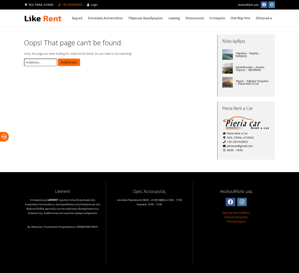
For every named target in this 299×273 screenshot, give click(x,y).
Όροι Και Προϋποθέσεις (236, 212)
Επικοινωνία (195, 18)
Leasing (174, 18)
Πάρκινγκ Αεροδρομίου (146, 18)
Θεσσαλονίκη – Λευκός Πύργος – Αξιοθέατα (250, 68)
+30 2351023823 (69, 5)
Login (92, 5)
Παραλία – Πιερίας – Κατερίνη (248, 54)
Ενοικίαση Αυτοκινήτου (105, 18)
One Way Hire (240, 18)
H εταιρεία (217, 18)
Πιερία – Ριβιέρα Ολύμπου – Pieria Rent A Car (252, 82)
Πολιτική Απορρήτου (236, 217)
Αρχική (77, 18)
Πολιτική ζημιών (236, 221)
